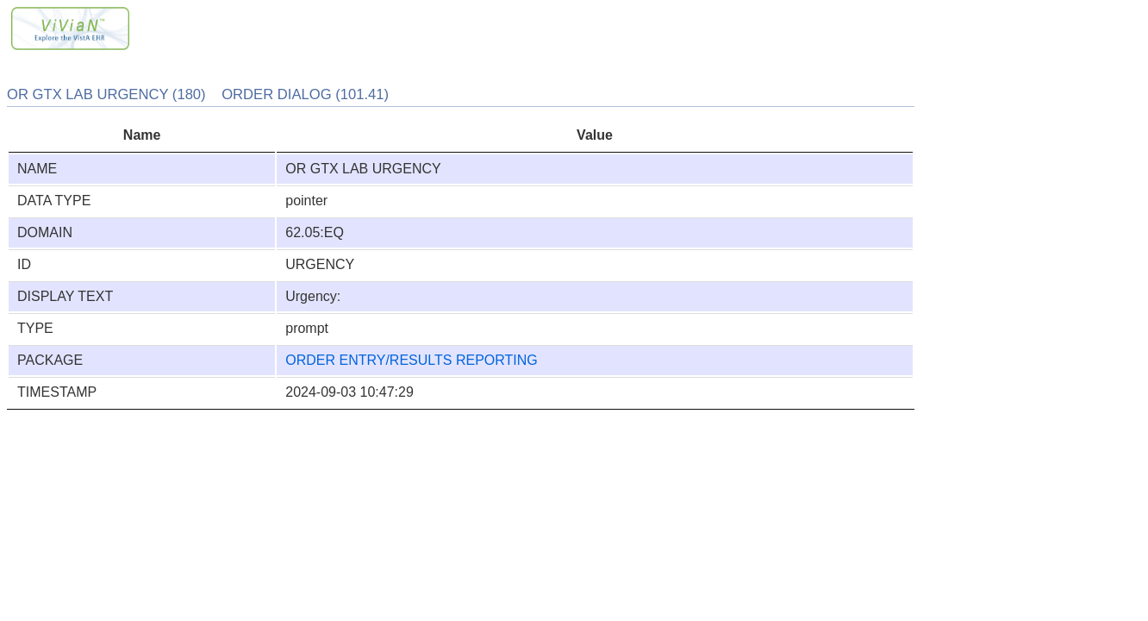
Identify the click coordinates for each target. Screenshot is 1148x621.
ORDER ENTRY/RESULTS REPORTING (411, 360)
